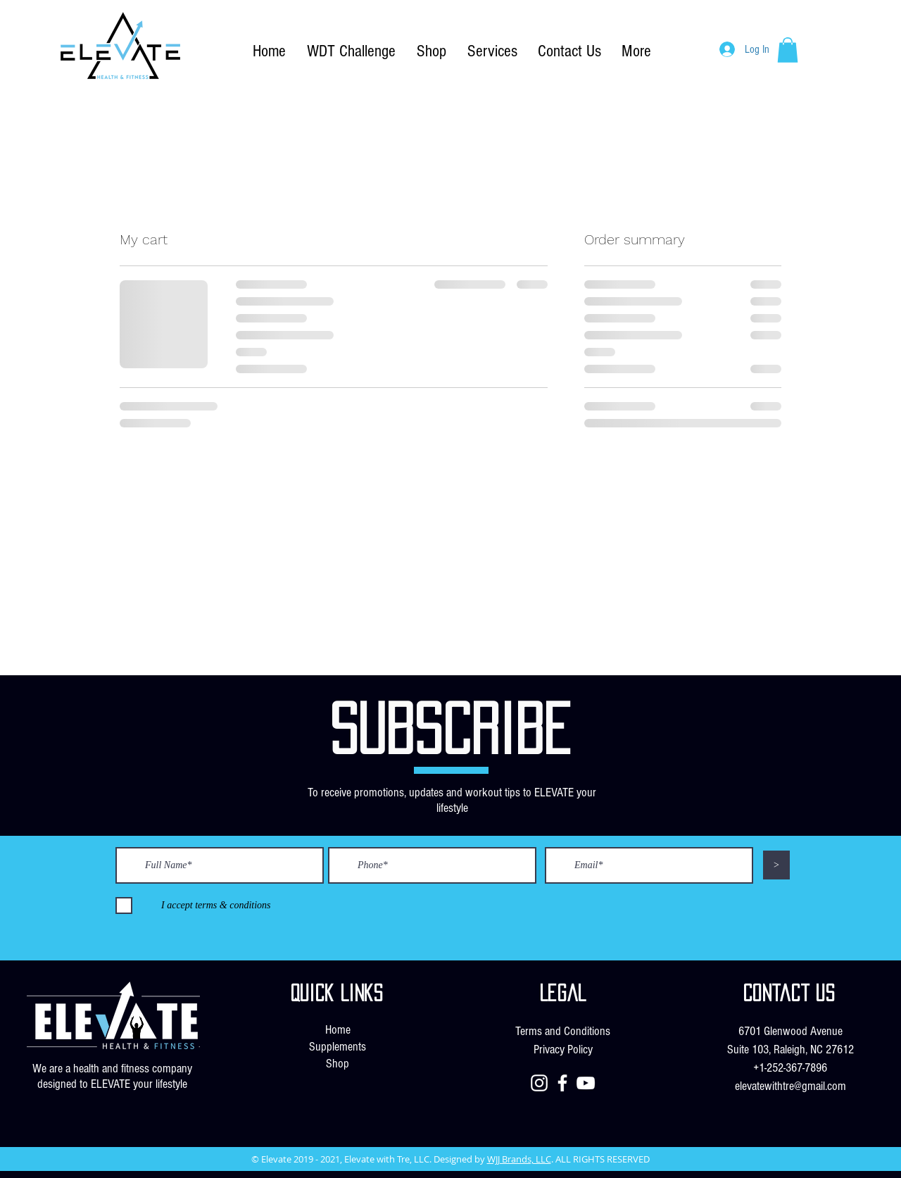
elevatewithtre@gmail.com (790, 1086)
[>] (776, 865)
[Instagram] (539, 1083)
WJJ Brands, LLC (519, 1159)
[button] (787, 50)
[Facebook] (562, 1083)
